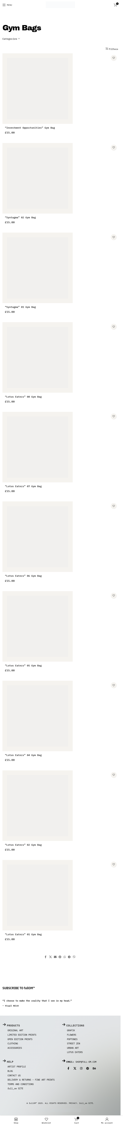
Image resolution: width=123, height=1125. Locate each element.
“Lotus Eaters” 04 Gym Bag (23, 755)
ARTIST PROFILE (17, 1067)
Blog (10, 1071)
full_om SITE (15, 1089)
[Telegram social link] (69, 957)
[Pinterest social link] (60, 957)
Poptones (72, 1039)
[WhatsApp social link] (64, 957)
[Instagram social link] (81, 1069)
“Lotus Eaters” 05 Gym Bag (23, 666)
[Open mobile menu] (7, 5)
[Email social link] (55, 957)
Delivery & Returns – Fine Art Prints (31, 1080)
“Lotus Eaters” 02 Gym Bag (23, 845)
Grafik (71, 1031)
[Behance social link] (94, 1069)
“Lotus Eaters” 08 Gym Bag (23, 397)
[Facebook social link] (46, 957)
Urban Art (73, 1048)
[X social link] (50, 957)
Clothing (13, 1044)
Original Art (15, 1031)
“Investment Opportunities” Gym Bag (30, 128)
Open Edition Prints (20, 1039)
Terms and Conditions (21, 1084)
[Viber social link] (74, 957)
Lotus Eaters (75, 1053)
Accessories (15, 1048)
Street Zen (73, 1044)
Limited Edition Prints (22, 1035)
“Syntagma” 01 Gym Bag (20, 307)
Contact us (14, 1076)
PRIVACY (73, 1104)
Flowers (71, 1035)
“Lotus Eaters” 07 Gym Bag (23, 486)
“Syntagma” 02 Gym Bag (20, 218)
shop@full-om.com (85, 1062)
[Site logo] (60, 4)
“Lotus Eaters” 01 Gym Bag (23, 935)
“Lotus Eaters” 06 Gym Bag (23, 576)
